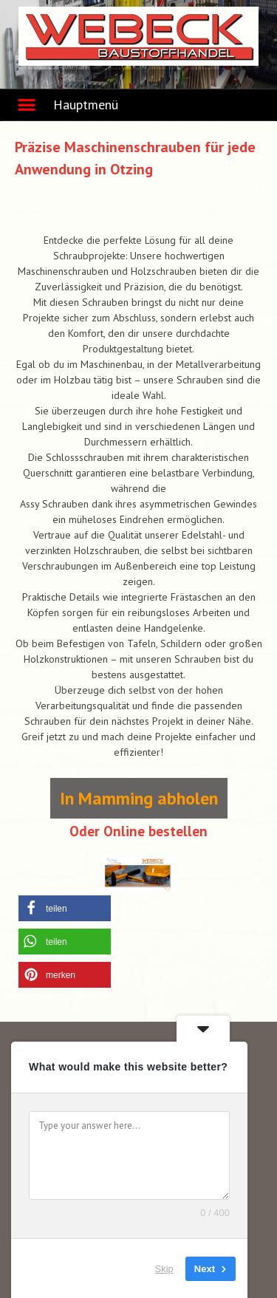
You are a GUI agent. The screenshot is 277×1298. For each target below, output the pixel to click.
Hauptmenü (85, 104)
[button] (64, 908)
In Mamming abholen (139, 798)
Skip (164, 1268)
